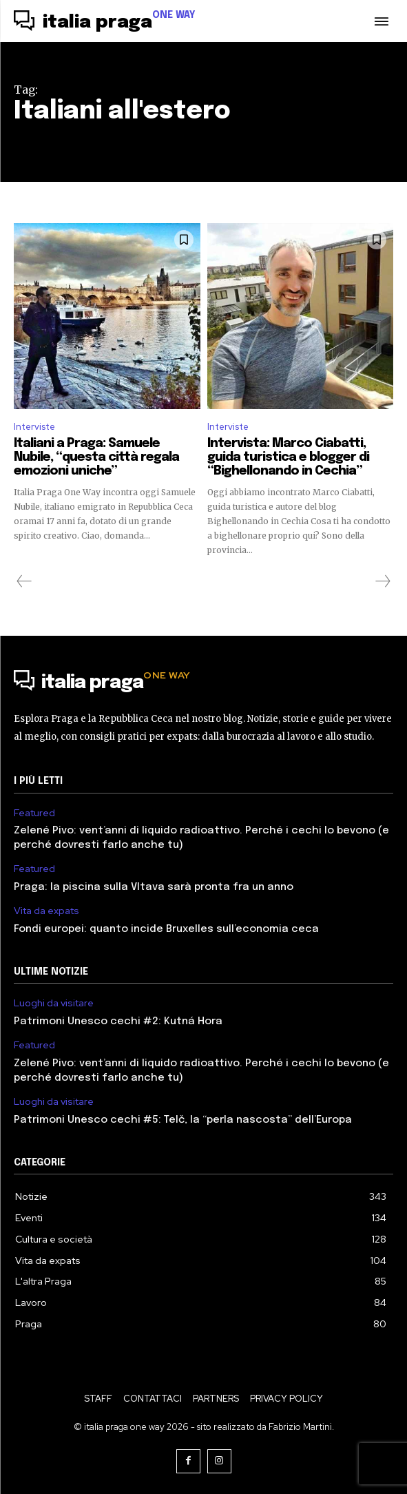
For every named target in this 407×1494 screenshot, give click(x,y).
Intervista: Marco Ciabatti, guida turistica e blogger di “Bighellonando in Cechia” (288, 457)
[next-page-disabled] (382, 581)
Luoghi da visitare (54, 1003)
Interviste (34, 427)
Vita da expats (46, 911)
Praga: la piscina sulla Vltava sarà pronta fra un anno (153, 887)
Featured (34, 813)
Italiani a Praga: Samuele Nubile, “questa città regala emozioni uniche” (96, 457)
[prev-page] (24, 581)
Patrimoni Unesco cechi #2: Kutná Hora (118, 1021)
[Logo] (105, 22)
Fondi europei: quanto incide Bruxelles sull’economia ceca (166, 929)
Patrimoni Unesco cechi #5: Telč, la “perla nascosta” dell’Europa (183, 1119)
